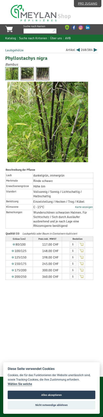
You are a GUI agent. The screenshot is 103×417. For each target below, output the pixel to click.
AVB (68, 38)
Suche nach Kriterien (33, 38)
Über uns (56, 38)
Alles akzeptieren (51, 394)
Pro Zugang (87, 3)
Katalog (10, 38)
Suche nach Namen (34, 26)
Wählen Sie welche (20, 384)
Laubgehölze (14, 50)
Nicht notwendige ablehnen (51, 405)
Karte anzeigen (84, 207)
